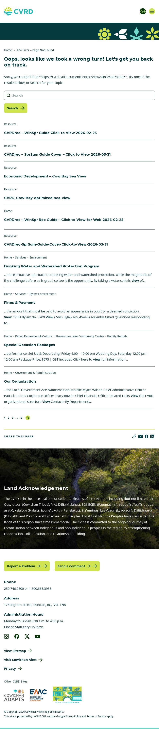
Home (8, 50)
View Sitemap (15, 651)
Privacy (10, 668)
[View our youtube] (37, 636)
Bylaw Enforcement (43, 294)
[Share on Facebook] (146, 436)
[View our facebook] (16, 636)
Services (20, 257)
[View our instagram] (6, 636)
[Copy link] (134, 436)
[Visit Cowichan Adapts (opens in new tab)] (14, 695)
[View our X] (27, 636)
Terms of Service (96, 716)
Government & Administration (35, 373)
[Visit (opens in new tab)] (67, 695)
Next (27, 418)
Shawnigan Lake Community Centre (80, 336)
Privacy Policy (73, 716)
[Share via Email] (140, 436)
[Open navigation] (152, 11)
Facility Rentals (117, 336)
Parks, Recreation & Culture (33, 336)
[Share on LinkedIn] (152, 436)
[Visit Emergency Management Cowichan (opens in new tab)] (38, 695)
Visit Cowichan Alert (20, 659)
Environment (38, 257)
